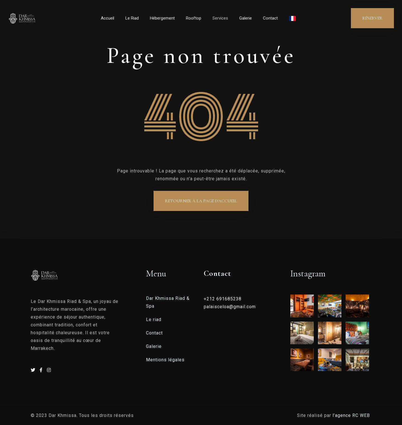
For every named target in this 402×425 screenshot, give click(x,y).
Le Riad (132, 18)
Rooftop (193, 18)
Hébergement (162, 18)
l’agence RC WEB (351, 415)
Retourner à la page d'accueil (201, 201)
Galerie (245, 18)
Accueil (107, 18)
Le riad (153, 319)
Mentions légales (165, 359)
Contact (270, 18)
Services (220, 18)
